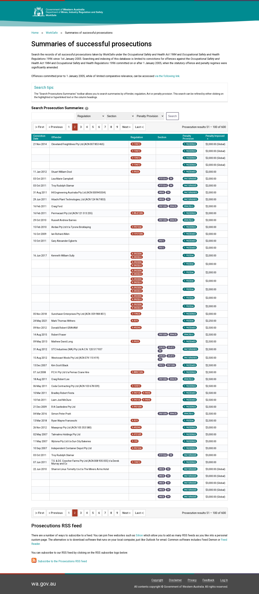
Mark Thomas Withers (63, 320)
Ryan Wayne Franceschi (64, 420)
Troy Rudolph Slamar (62, 185)
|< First (39, 127)
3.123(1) (136, 386)
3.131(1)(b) (137, 234)
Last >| (139, 127)
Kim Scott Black (59, 365)
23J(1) (171, 347)
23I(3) (162, 347)
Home (35, 32)
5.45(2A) (136, 327)
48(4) (161, 192)
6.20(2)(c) (137, 257)
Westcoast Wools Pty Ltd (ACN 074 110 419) (75, 357)
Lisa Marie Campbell (62, 178)
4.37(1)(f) (136, 434)
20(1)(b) (163, 206)
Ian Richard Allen (60, 234)
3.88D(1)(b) (137, 372)
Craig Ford (56, 206)
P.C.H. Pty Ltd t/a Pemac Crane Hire (70, 372)
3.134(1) (136, 144)
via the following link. (167, 76)
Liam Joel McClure (61, 400)
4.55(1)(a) (136, 448)
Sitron (140, 535)
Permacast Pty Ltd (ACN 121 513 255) (72, 213)
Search (172, 116)
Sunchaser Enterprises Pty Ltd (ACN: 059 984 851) (78, 314)
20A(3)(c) (188, 206)
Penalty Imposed (215, 136)
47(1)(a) (163, 455)
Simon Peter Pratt (61, 413)
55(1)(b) (171, 365)
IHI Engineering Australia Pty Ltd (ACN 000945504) (78, 192)
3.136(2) (136, 314)
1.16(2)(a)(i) (190, 171)
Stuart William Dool (61, 171)
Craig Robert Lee (60, 379)
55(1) (161, 240)
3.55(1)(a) (136, 227)
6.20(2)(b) (137, 253)
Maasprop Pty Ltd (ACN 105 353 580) (71, 427)
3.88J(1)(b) (137, 213)
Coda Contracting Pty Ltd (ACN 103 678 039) (75, 386)
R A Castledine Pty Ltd (63, 406)
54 (171, 178)
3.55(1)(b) (137, 406)
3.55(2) (135, 171)
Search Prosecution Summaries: (59, 108)
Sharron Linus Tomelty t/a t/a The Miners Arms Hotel (80, 469)
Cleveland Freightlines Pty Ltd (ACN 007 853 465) (77, 144)
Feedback (208, 580)
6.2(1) (135, 320)
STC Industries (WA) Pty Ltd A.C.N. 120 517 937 (76, 349)
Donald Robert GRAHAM (64, 327)
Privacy (192, 580)
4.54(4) (146, 393)
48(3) (161, 469)
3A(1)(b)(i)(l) (190, 178)
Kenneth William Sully (62, 255)
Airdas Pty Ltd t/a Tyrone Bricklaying (71, 227)
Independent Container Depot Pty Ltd (71, 448)
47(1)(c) (163, 178)
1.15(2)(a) (189, 255)
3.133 (134, 441)
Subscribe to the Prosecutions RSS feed (62, 561)
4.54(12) (136, 393)
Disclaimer (175, 580)
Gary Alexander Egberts (64, 240)
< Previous (56, 127)
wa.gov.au (43, 583)
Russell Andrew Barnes (64, 220)
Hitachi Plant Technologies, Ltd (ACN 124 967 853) (78, 199)
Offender (56, 137)
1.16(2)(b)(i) (190, 144)
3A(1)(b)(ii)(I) (190, 192)
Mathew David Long (62, 341)
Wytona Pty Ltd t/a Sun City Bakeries (71, 441)
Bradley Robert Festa (62, 393)
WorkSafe (52, 32)
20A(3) (173, 206)
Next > (126, 127)
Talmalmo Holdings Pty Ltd (65, 434)
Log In (224, 580)
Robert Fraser (58, 334)
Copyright (157, 580)
